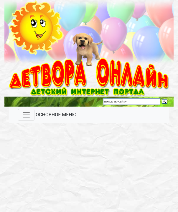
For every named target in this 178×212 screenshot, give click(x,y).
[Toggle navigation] (26, 115)
